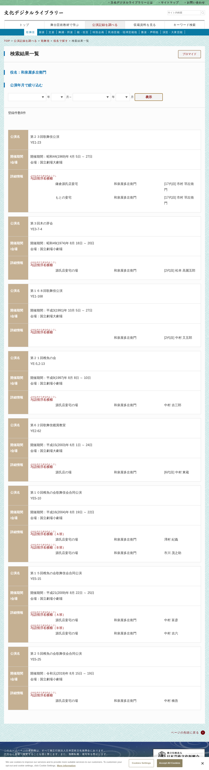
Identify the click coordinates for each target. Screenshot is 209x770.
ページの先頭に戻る (185, 732)
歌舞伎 (30, 32)
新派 (42, 32)
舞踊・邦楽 (65, 32)
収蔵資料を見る (145, 24)
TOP (7, 40)
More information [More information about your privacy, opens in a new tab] (66, 768)
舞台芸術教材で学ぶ (64, 24)
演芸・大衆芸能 (173, 32)
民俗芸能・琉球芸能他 (122, 32)
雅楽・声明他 (149, 32)
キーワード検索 (184, 24)
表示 (148, 97)
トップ (24, 24)
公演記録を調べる (105, 24)
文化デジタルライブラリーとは (132, 2)
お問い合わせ (196, 2)
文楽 (51, 32)
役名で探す (60, 40)
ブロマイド (189, 54)
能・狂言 (83, 32)
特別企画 (98, 32)
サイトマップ (170, 2)
